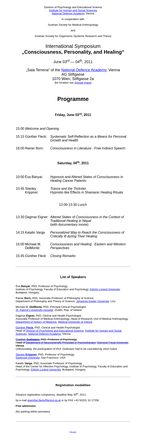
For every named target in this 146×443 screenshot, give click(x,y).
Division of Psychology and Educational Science (55, 330)
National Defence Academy (68, 13)
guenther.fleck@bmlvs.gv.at (43, 400)
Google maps (82, 82)
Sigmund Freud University (112, 342)
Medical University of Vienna (75, 321)
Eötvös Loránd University (105, 289)
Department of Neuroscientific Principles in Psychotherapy (61, 342)
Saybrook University (28, 357)
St (17, 310)
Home (73, 432)
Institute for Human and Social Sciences (73, 10)
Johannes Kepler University (92, 301)
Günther (24, 327)
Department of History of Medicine (36, 321)
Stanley (26, 354)
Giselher (27, 339)
